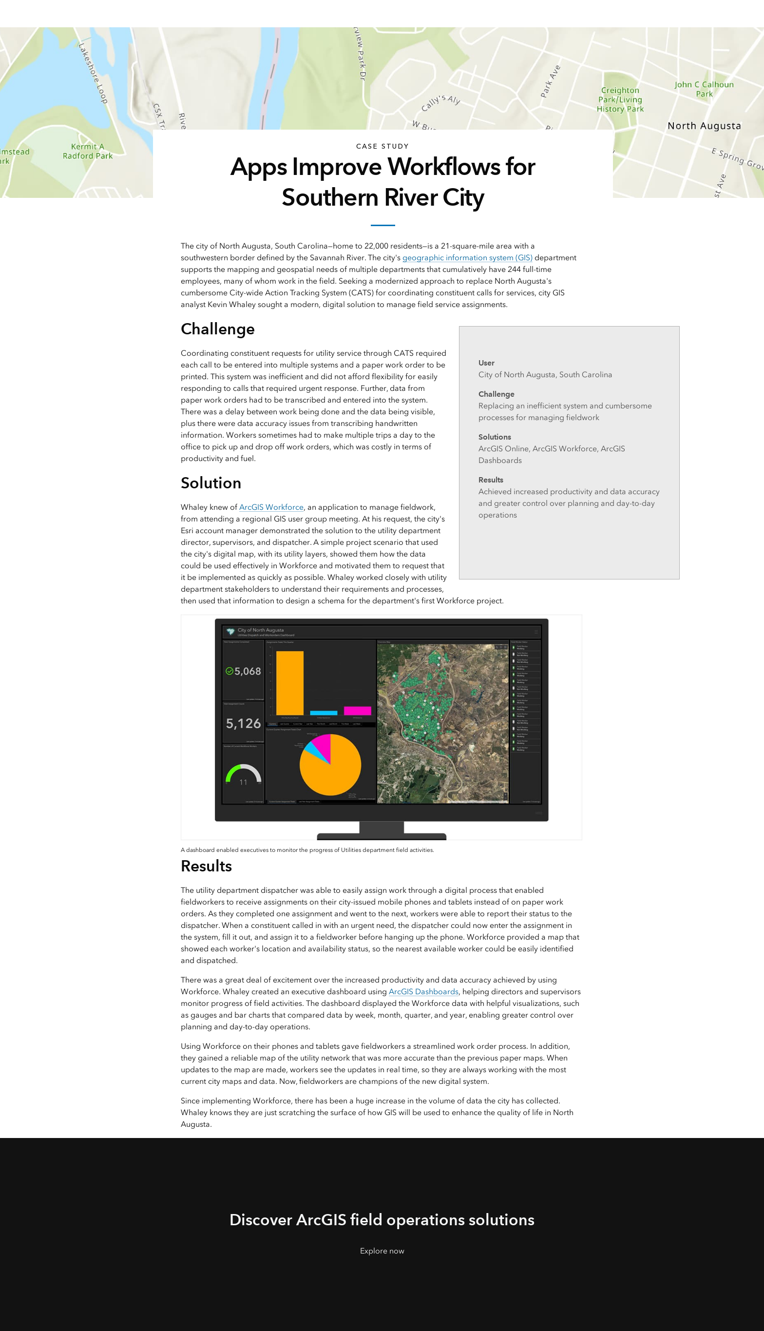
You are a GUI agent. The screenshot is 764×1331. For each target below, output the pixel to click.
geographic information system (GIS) (467, 257)
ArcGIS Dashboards (423, 991)
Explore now (382, 1250)
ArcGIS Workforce (271, 507)
